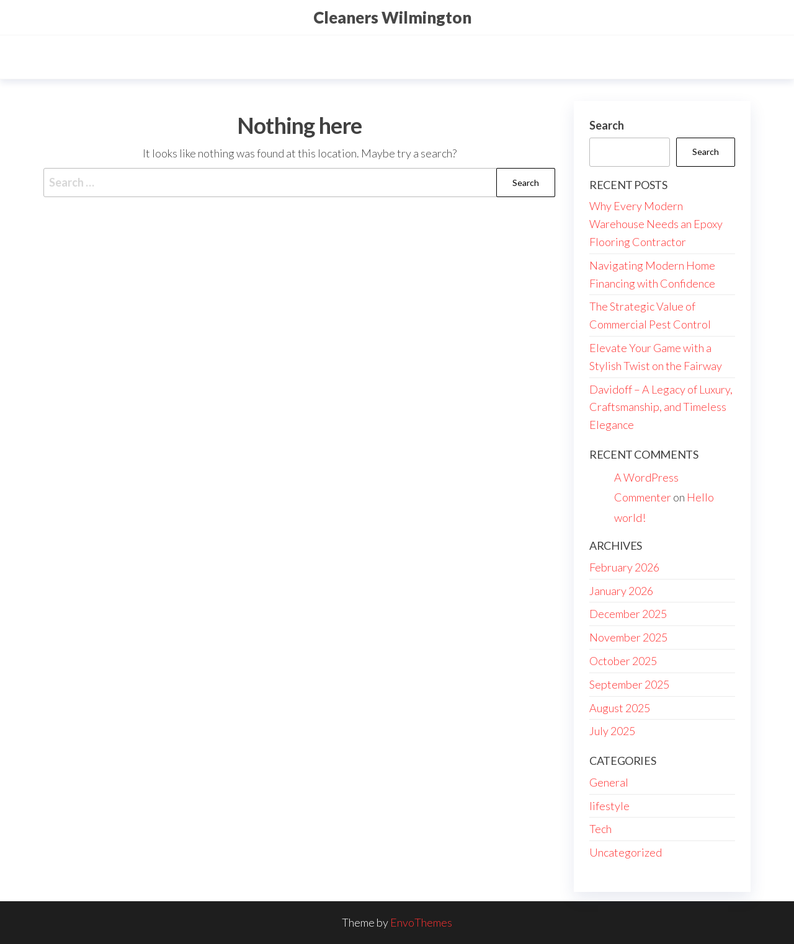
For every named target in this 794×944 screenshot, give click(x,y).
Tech (600, 829)
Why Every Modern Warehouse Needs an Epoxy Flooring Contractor (656, 224)
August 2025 (619, 708)
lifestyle (609, 806)
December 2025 (628, 613)
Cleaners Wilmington (392, 17)
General (608, 782)
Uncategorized (625, 852)
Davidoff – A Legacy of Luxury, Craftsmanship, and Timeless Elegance (661, 407)
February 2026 (624, 567)
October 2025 (623, 661)
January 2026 (621, 591)
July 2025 (612, 731)
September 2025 (629, 684)
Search (606, 125)
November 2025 (628, 637)
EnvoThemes (421, 922)
